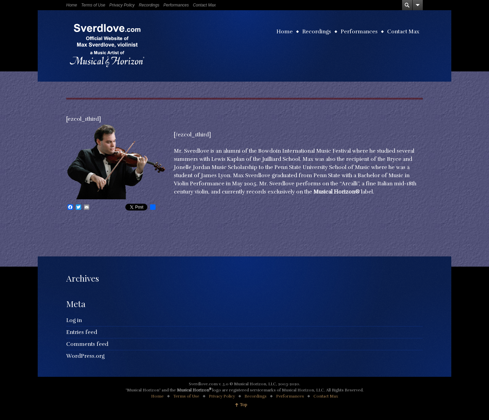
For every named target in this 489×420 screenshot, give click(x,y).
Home (71, 5)
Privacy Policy (122, 5)
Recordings (149, 5)
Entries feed (81, 332)
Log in (74, 320)
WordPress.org (85, 356)
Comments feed (87, 344)
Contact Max (204, 5)
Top (243, 404)
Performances (176, 5)
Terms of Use (93, 5)
